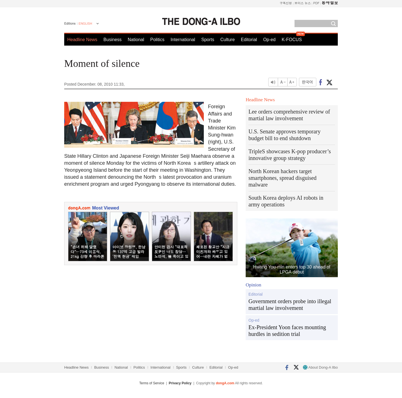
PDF (316, 3)
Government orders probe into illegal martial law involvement (289, 304)
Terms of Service (151, 383)
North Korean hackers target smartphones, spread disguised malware (282, 178)
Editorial (249, 39)
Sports (207, 39)
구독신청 (286, 3)
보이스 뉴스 (303, 3)
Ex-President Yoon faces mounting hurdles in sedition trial (287, 330)
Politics (157, 39)
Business (113, 39)
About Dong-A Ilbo (320, 367)
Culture (227, 39)
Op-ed (269, 39)
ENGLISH (85, 23)
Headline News (82, 39)
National (136, 39)
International (183, 39)
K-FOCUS (292, 39)
